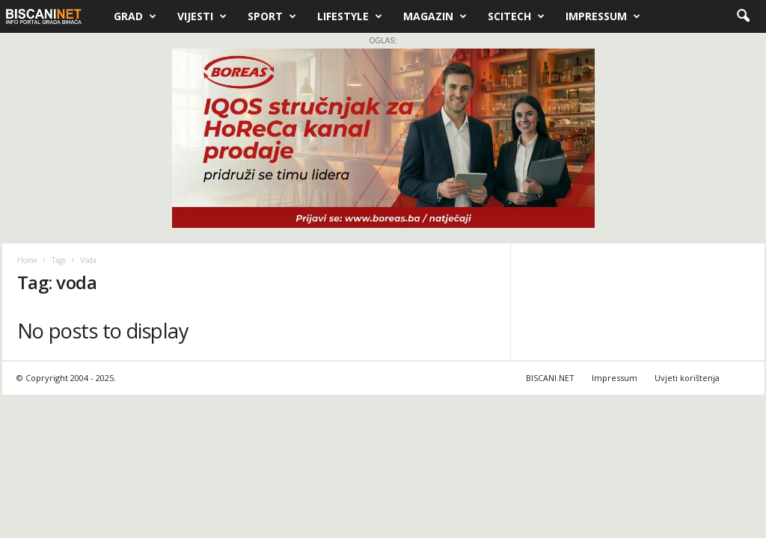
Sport (272, 16)
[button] (742, 16)
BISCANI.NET (550, 377)
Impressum (603, 16)
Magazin (435, 16)
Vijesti (202, 16)
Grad (135, 16)
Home (27, 260)
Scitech (516, 16)
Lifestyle (349, 16)
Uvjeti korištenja (687, 377)
